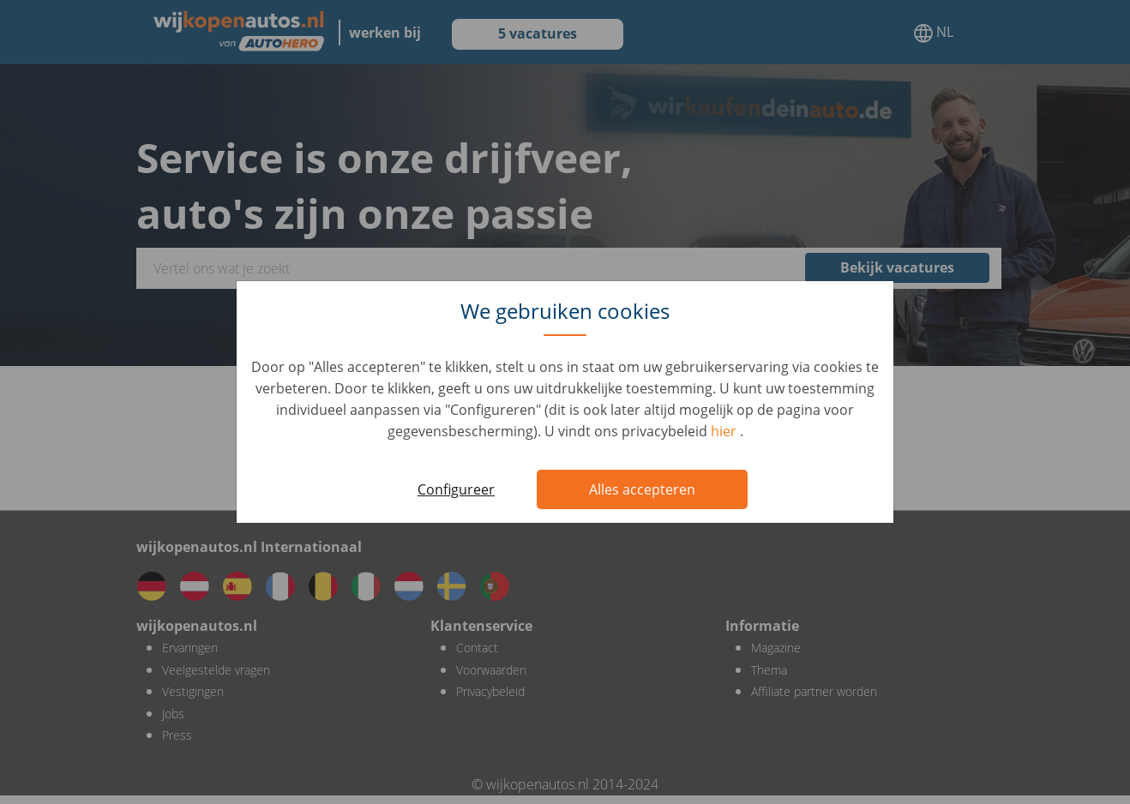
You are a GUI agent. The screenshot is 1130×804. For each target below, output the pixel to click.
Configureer (456, 489)
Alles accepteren (642, 489)
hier (725, 431)
